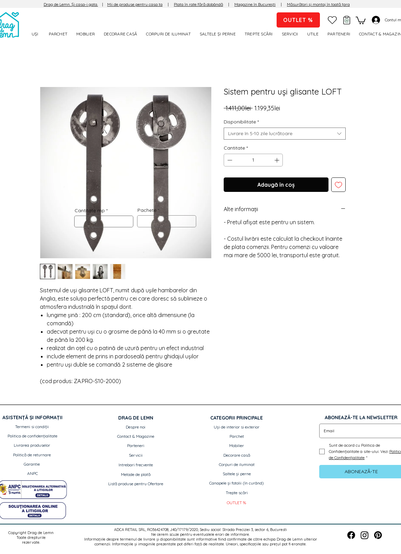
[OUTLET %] (298, 20)
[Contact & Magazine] (135, 436)
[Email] (359, 431)
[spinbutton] (253, 160)
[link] (361, 20)
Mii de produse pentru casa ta (135, 4)
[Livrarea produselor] (32, 445)
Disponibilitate (241, 122)
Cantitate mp (90, 210)
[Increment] (277, 160)
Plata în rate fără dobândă (198, 4)
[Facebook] (351, 535)
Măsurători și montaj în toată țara (318, 4)
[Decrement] (229, 160)
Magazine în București (255, 4)
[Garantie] (31, 464)
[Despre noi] (135, 427)
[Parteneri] (135, 445)
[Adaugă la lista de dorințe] (338, 184)
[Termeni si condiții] (32, 427)
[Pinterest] (378, 535)
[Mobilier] (236, 445)
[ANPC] (32, 473)
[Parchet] (236, 436)
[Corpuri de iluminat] (236, 464)
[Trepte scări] (236, 493)
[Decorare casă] (236, 455)
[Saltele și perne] (236, 474)
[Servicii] (135, 455)
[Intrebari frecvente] (135, 465)
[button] (314, 34)
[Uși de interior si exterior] (236, 427)
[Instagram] (364, 535)
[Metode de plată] (135, 474)
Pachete (146, 210)
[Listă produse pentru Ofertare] (135, 484)
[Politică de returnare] (32, 455)
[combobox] (285, 134)
